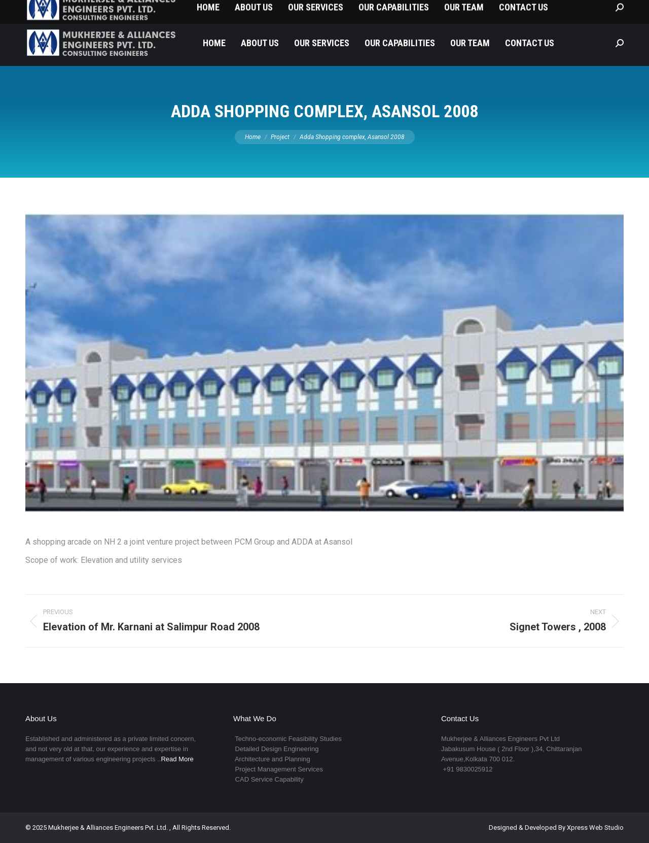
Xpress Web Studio (595, 827)
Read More (177, 759)
